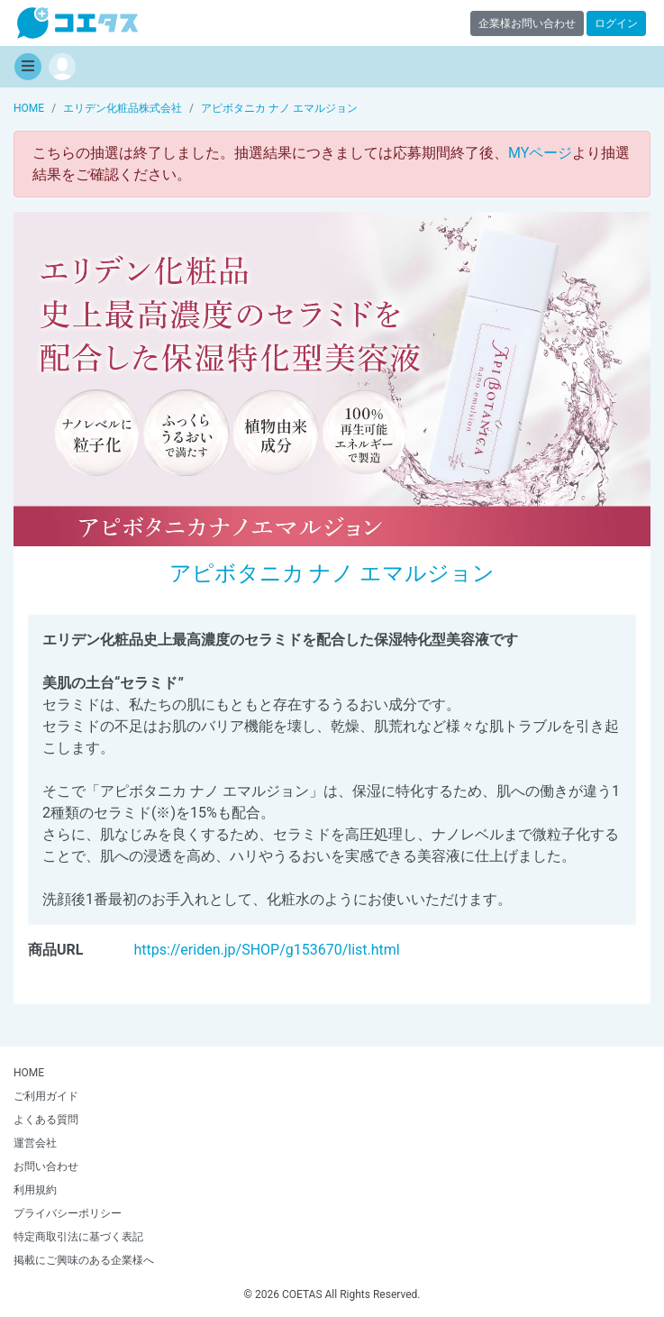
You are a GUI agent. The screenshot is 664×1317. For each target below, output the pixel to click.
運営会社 (35, 1143)
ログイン (616, 23)
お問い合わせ (46, 1166)
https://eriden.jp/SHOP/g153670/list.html (267, 949)
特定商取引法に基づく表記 (78, 1236)
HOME (29, 1072)
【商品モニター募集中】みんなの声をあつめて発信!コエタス (77, 23)
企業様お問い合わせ (527, 23)
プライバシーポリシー (68, 1213)
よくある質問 (46, 1119)
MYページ (540, 152)
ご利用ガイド (46, 1096)
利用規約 (35, 1190)
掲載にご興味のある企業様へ (84, 1260)
